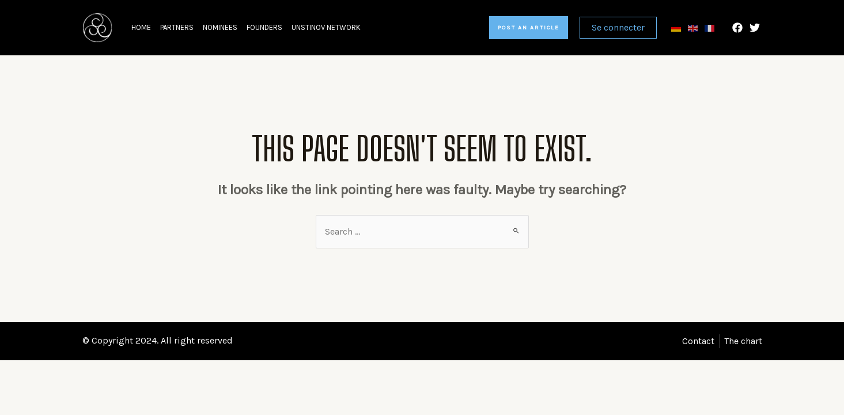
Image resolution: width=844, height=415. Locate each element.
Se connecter (618, 27)
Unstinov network (326, 27)
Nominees (220, 27)
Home (141, 27)
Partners (177, 27)
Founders (264, 27)
